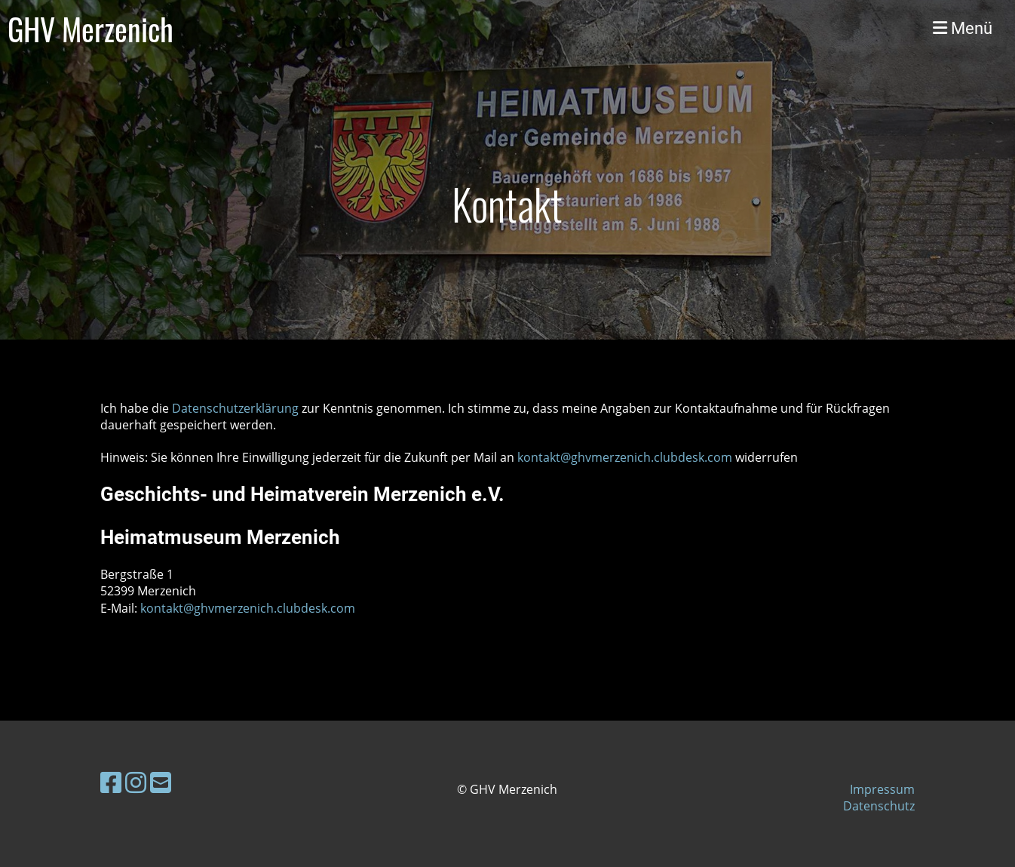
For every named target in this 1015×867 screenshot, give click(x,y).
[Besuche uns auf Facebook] (110, 782)
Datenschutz (879, 806)
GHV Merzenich (90, 29)
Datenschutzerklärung (237, 408)
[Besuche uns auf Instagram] (135, 782)
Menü (962, 28)
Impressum (882, 789)
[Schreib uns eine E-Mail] (160, 782)
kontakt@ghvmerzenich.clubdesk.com (624, 457)
